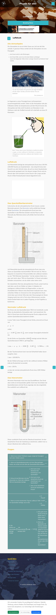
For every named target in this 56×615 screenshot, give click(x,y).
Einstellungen (36, 612)
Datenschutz (11, 565)
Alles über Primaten (13, 574)
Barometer (26, 208)
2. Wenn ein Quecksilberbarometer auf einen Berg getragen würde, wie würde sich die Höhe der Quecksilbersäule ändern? (27, 463)
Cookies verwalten (13, 568)
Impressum (11, 562)
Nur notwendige (25, 612)
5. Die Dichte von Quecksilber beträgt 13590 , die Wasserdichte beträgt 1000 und (28, 529)
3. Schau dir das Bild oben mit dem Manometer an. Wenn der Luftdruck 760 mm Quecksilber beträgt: (27, 479)
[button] (44, 28)
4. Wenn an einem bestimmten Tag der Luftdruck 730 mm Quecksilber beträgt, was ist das (27, 501)
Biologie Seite (12, 578)
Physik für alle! (27, 3)
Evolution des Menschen (15, 571)
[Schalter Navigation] (53, 3)
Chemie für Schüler (13, 581)
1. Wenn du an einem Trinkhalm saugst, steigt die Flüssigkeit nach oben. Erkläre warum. (26, 457)
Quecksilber (15, 210)
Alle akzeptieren (13, 612)
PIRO (50, 8)
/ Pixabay (54, 8)
